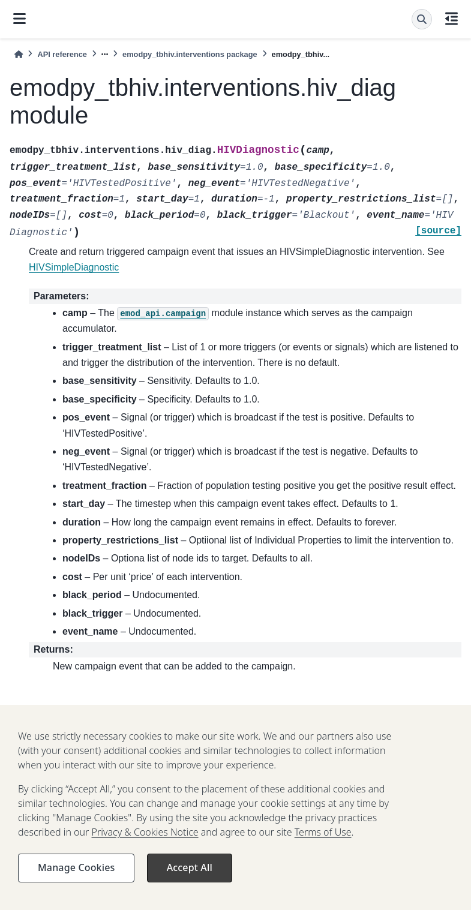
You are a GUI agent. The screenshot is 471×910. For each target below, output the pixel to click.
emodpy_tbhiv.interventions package (189, 54)
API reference (62, 54)
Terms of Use (323, 841)
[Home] (18, 54)
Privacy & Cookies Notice (145, 841)
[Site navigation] (19, 19)
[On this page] (451, 19)
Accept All (189, 877)
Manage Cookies (76, 877)
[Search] (422, 19)
